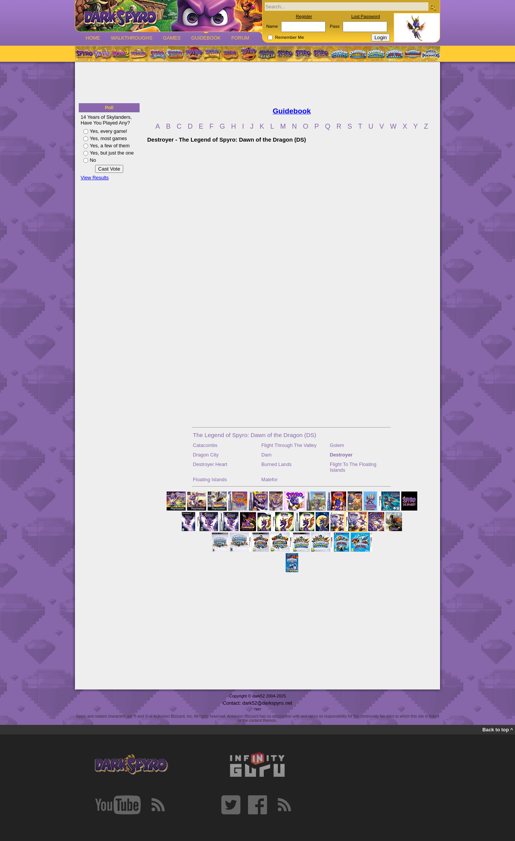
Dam (266, 455)
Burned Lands (276, 464)
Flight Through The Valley (288, 445)
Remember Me (289, 37)
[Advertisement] (257, 83)
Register (304, 16)
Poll (109, 107)
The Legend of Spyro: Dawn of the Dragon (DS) (254, 435)
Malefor (269, 479)
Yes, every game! (108, 131)
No (93, 160)
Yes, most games (108, 138)
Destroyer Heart (210, 464)
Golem (337, 445)
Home (93, 38)
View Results (95, 177)
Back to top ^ (497, 729)
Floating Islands (210, 479)
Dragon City (206, 455)
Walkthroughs (131, 38)
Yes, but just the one (112, 153)
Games (171, 38)
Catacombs (205, 445)
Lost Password (365, 16)
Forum (240, 38)
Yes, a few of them (110, 145)
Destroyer (341, 455)
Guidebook (206, 38)
